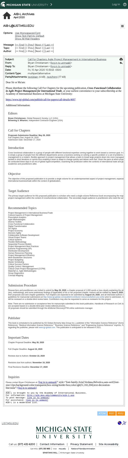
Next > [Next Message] (39, 44)
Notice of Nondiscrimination (83, 449)
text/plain (33, 76)
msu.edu (62, 449)
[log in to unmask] (60, 62)
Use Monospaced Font (27, 33)
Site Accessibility (109, 444)
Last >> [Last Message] (49, 44)
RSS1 (111, 413)
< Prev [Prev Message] (29, 44)
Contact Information (52, 444)
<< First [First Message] (20, 44)
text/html (52, 76)
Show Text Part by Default (29, 35)
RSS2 (121, 413)
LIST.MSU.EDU (10, 423)
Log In (116, 4)
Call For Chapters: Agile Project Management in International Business (67, 59)
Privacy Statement (81, 444)
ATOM (102, 413)
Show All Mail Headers (27, 38)
